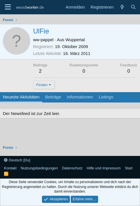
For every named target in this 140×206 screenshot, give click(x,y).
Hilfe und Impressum (104, 168)
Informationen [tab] (80, 96)
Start (129, 168)
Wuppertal (75, 39)
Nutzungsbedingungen (39, 168)
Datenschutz (72, 168)
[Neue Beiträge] (121, 7)
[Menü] (8, 7)
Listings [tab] (106, 96)
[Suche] (133, 7)
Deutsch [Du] (17, 160)
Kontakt (10, 168)
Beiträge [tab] (53, 96)
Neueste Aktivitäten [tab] (21, 96)
